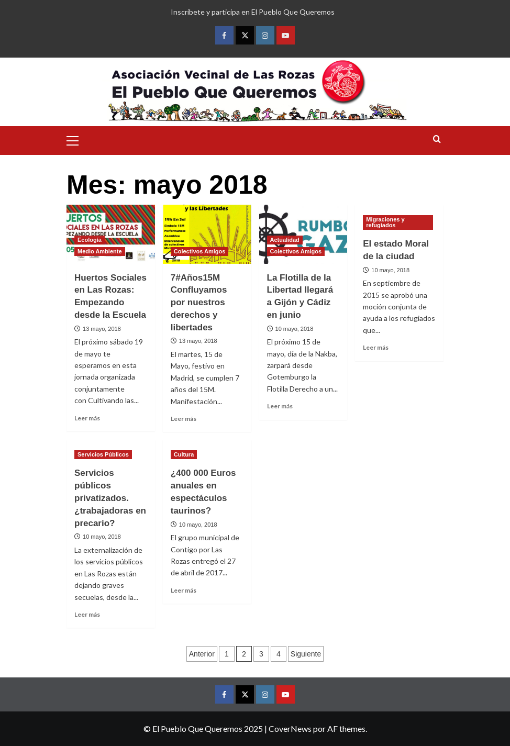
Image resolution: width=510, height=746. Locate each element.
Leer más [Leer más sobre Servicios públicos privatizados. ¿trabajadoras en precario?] (87, 614)
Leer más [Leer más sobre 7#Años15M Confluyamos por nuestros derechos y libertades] (183, 418)
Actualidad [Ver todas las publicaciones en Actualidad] (285, 240)
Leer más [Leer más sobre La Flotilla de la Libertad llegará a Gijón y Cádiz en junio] (280, 406)
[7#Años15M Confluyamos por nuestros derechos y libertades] (207, 234)
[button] (76, 139)
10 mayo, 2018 (294, 329)
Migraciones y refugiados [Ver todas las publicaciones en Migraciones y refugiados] (385, 222)
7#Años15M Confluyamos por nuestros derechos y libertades (199, 302)
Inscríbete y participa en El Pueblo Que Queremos (253, 11)
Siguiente (306, 654)
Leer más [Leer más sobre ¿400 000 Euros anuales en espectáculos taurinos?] (183, 590)
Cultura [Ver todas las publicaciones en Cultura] (184, 454)
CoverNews (290, 728)
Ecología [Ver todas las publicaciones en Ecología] (89, 240)
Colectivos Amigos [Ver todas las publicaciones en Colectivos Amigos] (200, 251)
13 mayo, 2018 (102, 329)
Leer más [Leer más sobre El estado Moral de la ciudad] (376, 347)
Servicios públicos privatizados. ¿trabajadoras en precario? (110, 498)
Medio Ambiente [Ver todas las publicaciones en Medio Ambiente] (99, 251)
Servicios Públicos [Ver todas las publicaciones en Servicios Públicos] (103, 454)
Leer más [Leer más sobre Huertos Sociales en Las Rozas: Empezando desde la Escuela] (87, 418)
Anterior (202, 654)
